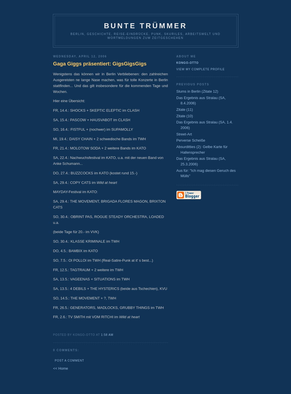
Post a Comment (69, 360)
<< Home (60, 368)
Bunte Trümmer (145, 26)
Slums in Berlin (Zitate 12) (197, 91)
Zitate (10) (184, 116)
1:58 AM (107, 334)
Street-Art (184, 134)
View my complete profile (200, 69)
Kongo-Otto (187, 62)
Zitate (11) (184, 109)
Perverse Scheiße (190, 140)
